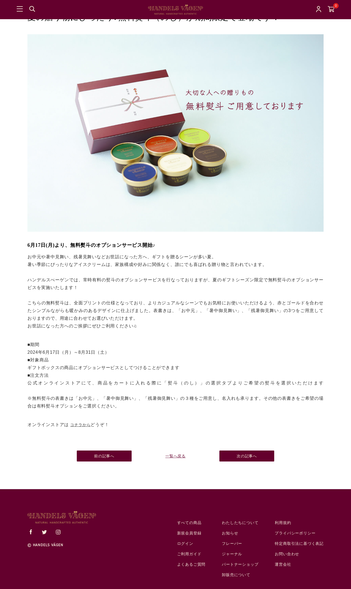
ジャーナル (232, 554)
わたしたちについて (240, 523)
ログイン (185, 544)
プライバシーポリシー (295, 533)
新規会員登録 (189, 533)
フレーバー (232, 544)
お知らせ (230, 533)
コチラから (80, 425)
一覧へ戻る (175, 456)
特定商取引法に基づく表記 (299, 544)
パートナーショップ (240, 564)
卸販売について (236, 575)
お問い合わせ (287, 554)
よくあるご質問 (191, 564)
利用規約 (283, 523)
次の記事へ (247, 456)
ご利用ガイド (189, 554)
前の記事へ (104, 456)
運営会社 (283, 564)
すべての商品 (189, 523)
